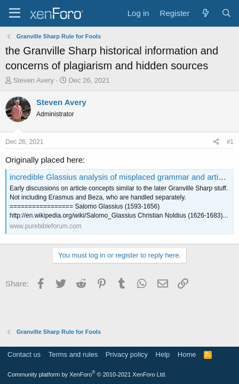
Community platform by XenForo (86, 374)
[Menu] (14, 13)
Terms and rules (73, 354)
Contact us (24, 354)
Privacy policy (127, 354)
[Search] (226, 13)
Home (187, 354)
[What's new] (205, 13)
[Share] (216, 142)
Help (163, 354)
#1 (230, 142)
